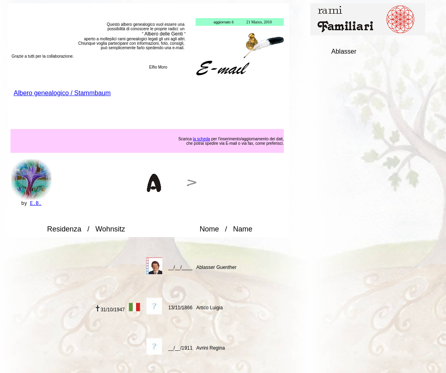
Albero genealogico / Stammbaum (62, 93)
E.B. (35, 203)
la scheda (201, 139)
